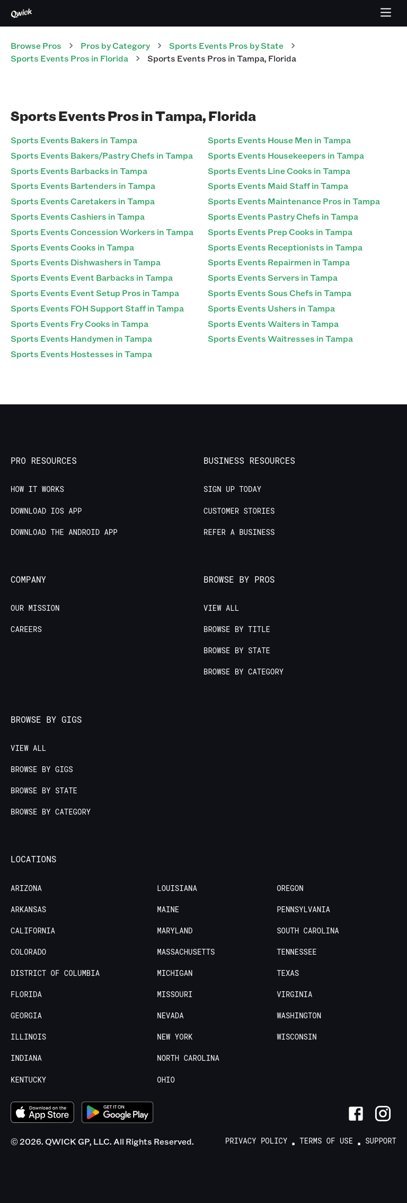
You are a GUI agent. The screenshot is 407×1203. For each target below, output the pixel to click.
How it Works (37, 489)
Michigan (174, 973)
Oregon (290, 888)
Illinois (28, 1037)
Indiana (26, 1058)
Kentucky (28, 1080)
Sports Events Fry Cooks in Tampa (79, 323)
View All (221, 608)
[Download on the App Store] (42, 1114)
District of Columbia (55, 973)
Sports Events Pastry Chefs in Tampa (283, 216)
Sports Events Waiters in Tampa (273, 323)
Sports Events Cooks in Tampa (72, 247)
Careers (26, 629)
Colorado (28, 952)
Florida (26, 994)
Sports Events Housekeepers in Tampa (286, 155)
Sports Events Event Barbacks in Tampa (92, 277)
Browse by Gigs (42, 769)
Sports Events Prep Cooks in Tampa (280, 231)
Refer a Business (239, 532)
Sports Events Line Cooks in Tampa (279, 170)
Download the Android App (64, 532)
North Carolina (188, 1058)
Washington (299, 1015)
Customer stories (239, 511)
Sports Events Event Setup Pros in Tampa (95, 292)
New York (174, 1037)
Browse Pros (36, 45)
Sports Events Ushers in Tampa (271, 308)
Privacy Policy (256, 1141)
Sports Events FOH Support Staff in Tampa (97, 308)
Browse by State (237, 650)
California (33, 931)
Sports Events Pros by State (226, 45)
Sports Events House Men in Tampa (279, 139)
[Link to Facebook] (355, 1113)
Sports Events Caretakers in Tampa (83, 200)
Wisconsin (297, 1037)
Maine (168, 909)
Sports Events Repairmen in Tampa (279, 261)
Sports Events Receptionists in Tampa (285, 247)
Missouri (174, 994)
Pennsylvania (303, 909)
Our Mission (35, 608)
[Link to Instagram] (382, 1113)
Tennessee (297, 952)
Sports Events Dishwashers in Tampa (86, 261)
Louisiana (177, 888)
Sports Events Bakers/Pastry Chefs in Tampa (102, 155)
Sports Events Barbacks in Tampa (79, 170)
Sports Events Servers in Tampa (273, 277)
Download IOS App (46, 511)
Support (380, 1141)
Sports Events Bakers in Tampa (74, 139)
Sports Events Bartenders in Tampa (83, 185)
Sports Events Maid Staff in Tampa (278, 185)
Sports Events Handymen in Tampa (81, 338)
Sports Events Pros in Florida (69, 58)
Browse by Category (244, 672)
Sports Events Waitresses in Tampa (280, 338)
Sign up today (232, 489)
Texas (288, 973)
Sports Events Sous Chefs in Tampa (279, 292)
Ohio (166, 1080)
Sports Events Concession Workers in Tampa (102, 231)
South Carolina (308, 931)
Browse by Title (237, 629)
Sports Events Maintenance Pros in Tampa (294, 200)
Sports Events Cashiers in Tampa (78, 216)
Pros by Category (115, 45)
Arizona (26, 888)
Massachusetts (186, 952)
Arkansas (28, 909)
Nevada (170, 1015)
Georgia (26, 1015)
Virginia (294, 994)
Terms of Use (326, 1141)
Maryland (174, 931)
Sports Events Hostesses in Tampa (81, 353)
